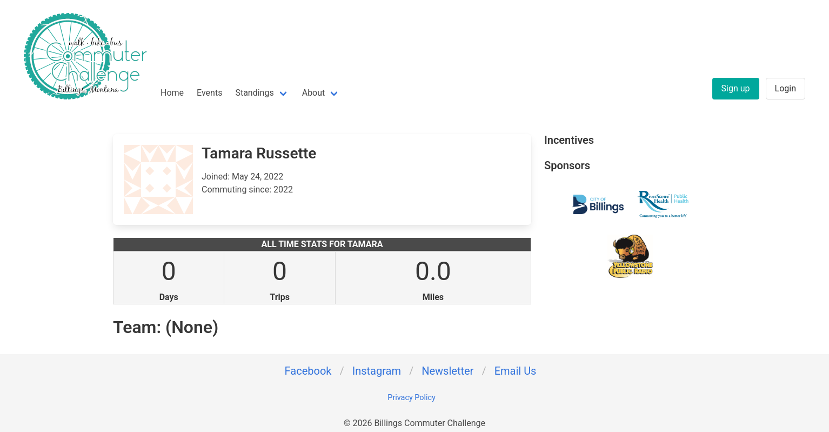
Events (209, 93)
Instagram (376, 370)
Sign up (735, 88)
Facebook (308, 370)
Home (172, 93)
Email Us (515, 370)
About (313, 93)
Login (785, 88)
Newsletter (447, 370)
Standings (254, 93)
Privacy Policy (411, 397)
